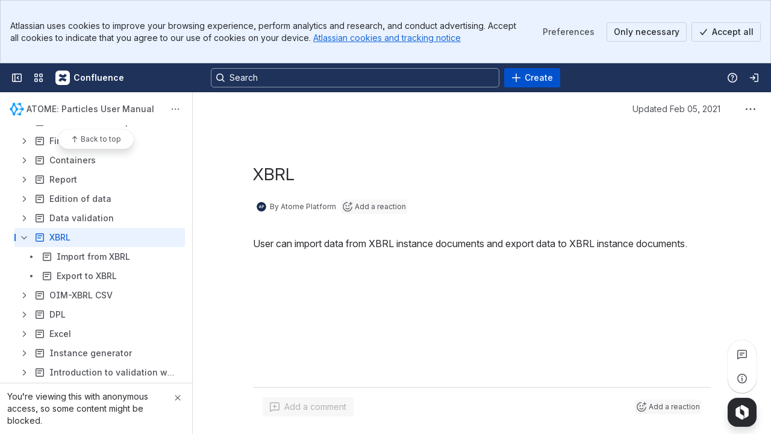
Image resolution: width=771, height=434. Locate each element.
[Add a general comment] (308, 407)
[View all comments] (742, 354)
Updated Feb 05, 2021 (676, 109)
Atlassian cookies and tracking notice (387, 38)
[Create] (532, 77)
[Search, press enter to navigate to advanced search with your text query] (355, 77)
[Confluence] (90, 77)
